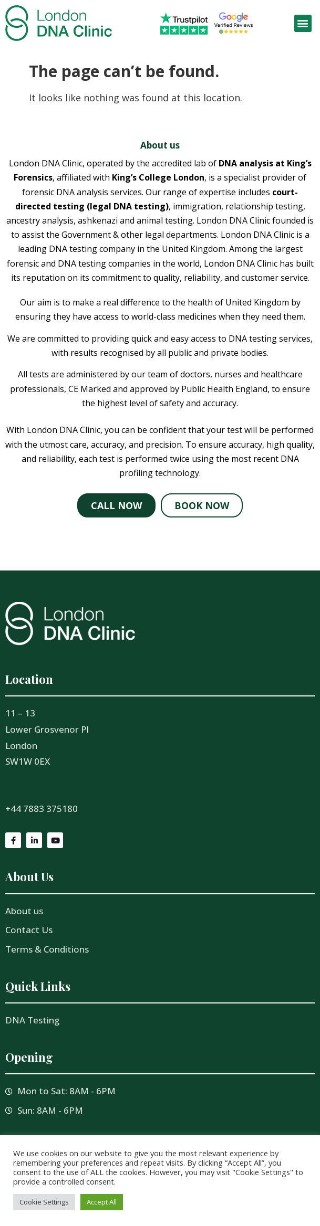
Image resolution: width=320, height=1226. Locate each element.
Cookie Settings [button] (44, 1202)
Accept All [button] (102, 1202)
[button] (303, 23)
